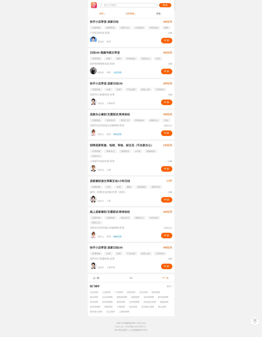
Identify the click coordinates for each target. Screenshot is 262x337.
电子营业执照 (121, 330)
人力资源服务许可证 (138, 330)
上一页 (96, 278)
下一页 (165, 278)
